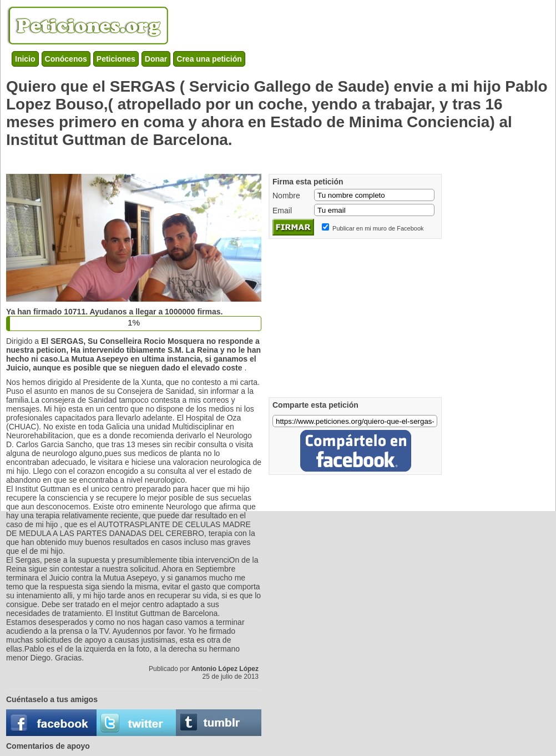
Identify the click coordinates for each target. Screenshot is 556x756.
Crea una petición (208, 58)
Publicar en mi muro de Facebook (377, 228)
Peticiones (116, 58)
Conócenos (66, 58)
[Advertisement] (208, 158)
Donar (156, 58)
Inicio (25, 58)
